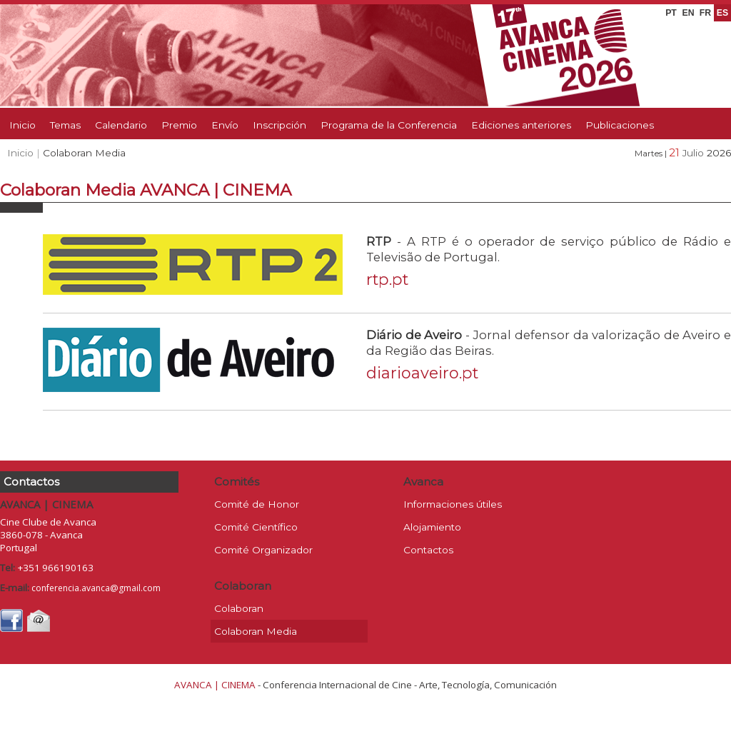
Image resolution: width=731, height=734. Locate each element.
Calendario (121, 125)
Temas (65, 125)
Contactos (428, 549)
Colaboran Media (255, 631)
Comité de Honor (256, 504)
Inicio (22, 125)
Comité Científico (256, 527)
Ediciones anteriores (521, 125)
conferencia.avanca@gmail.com (96, 588)
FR (705, 13)
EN (688, 13)
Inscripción (279, 125)
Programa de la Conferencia (389, 125)
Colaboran (238, 608)
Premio (179, 125)
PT (671, 13)
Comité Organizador (263, 549)
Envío (224, 125)
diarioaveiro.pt (422, 372)
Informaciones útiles (452, 504)
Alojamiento (432, 527)
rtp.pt (387, 279)
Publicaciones (619, 125)
